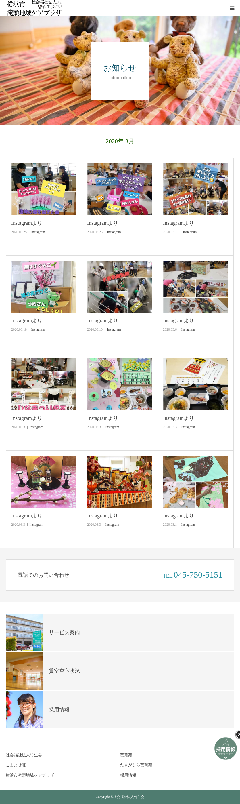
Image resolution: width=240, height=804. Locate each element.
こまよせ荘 (16, 765)
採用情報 (128, 775)
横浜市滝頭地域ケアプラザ (30, 775)
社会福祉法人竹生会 (24, 755)
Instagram (38, 232)
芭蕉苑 (126, 755)
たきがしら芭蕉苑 (136, 765)
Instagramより (26, 223)
